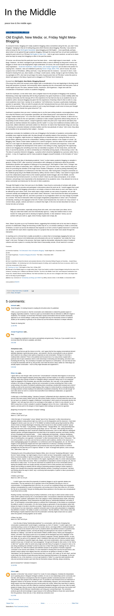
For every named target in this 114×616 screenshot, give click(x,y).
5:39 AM (13, 367)
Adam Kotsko (37, 67)
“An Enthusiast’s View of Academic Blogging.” (32, 250)
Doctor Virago (46, 69)
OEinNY (17, 282)
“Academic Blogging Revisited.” (28, 254)
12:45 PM (14, 326)
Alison (13, 571)
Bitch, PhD (55, 69)
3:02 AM (13, 342)
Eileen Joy (14, 373)
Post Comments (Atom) (21, 606)
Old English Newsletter (27, 50)
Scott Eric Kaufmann (25, 67)
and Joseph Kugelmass (50, 67)
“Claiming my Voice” (13, 267)
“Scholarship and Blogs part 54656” (31, 277)
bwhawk (13, 305)
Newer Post (9, 603)
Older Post (75, 603)
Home (42, 603)
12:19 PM (14, 565)
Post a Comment (14, 599)
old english (18, 292)
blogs (12, 292)
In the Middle (30, 12)
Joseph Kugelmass (17, 332)
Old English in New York (38, 54)
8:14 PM (13, 595)
